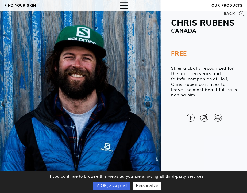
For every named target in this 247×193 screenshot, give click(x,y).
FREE (179, 53)
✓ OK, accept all (111, 185)
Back (234, 14)
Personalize (147, 185)
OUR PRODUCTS (227, 5)
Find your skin (20, 5)
